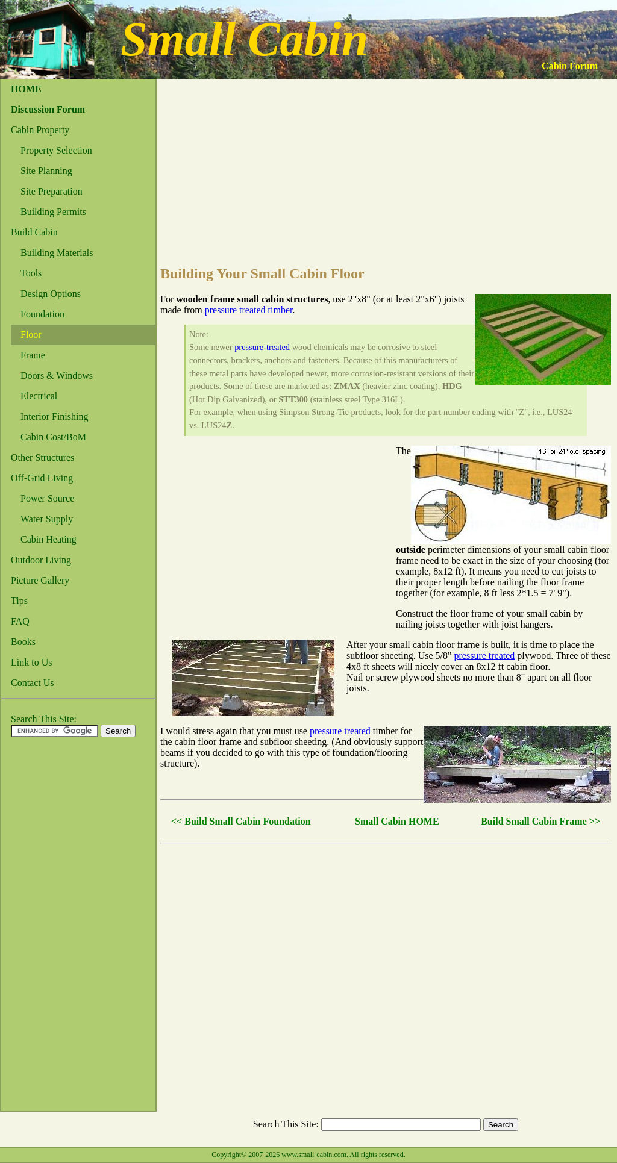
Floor (31, 334)
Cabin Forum (570, 66)
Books (23, 642)
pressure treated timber (249, 310)
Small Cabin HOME (397, 821)
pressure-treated (262, 347)
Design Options (50, 293)
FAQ (20, 621)
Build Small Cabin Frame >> (540, 821)
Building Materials (56, 253)
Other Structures (42, 457)
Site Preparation (51, 191)
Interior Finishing (54, 416)
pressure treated (484, 655)
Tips (19, 601)
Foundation (42, 314)
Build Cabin (34, 232)
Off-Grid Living (42, 478)
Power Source (47, 498)
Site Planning (46, 171)
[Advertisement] (49, 927)
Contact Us (32, 683)
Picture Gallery (40, 580)
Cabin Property (40, 130)
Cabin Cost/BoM (53, 437)
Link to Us (31, 662)
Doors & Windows (56, 375)
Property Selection (56, 150)
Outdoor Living (41, 560)
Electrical (38, 396)
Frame (32, 355)
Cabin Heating (48, 539)
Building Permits (53, 212)
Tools (31, 273)
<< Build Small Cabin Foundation (241, 821)
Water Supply (46, 519)
